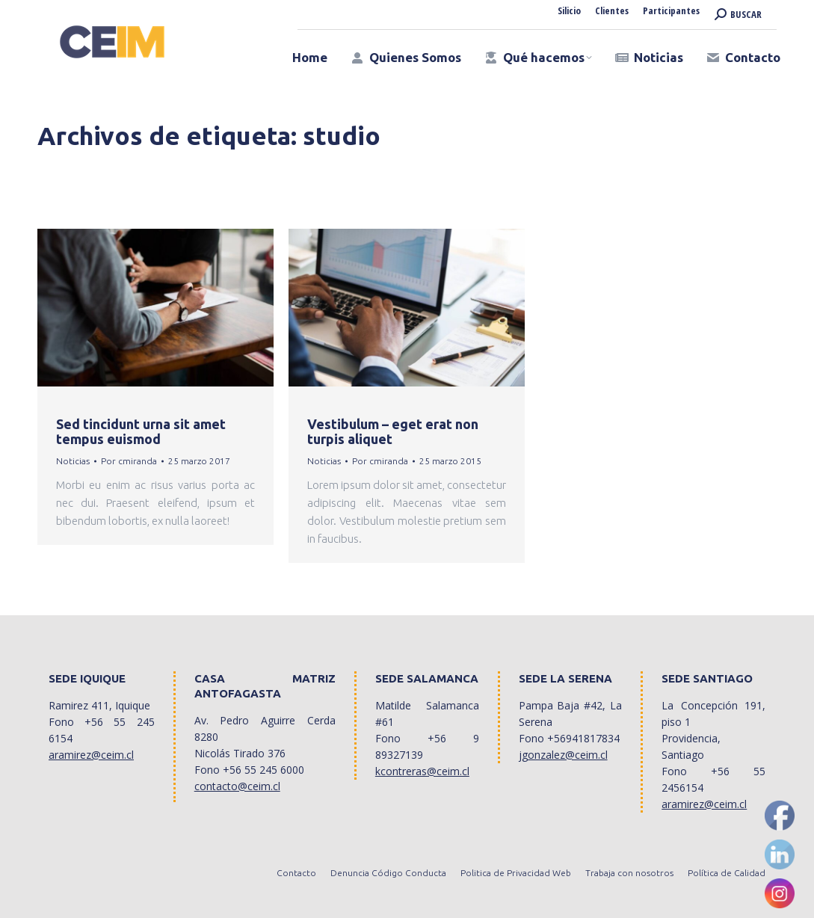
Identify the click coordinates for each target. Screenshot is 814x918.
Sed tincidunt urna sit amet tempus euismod (141, 431)
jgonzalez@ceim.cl (563, 755)
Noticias (73, 461)
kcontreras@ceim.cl (422, 771)
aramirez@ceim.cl (91, 755)
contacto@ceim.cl (237, 786)
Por (129, 461)
